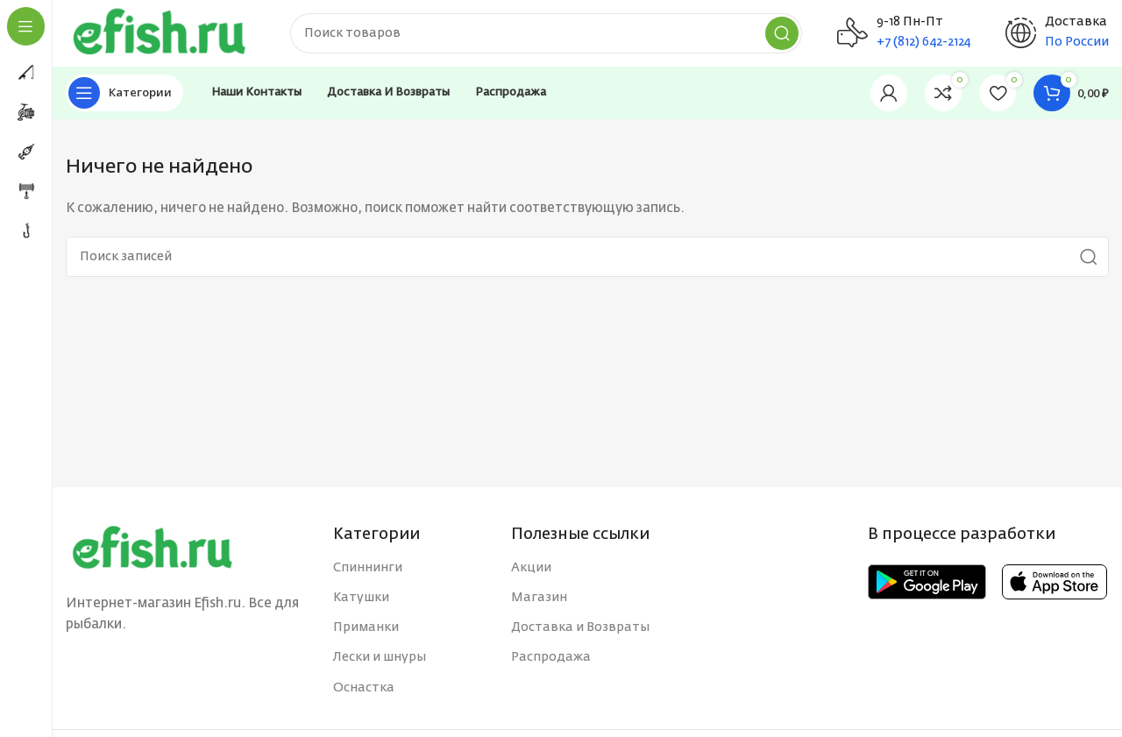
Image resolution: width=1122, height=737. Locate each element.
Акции (531, 571)
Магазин (539, 601)
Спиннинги (367, 571)
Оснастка (363, 691)
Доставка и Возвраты (580, 632)
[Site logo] (166, 34)
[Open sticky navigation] (124, 96)
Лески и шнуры (379, 662)
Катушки (361, 601)
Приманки (366, 632)
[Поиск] (552, 35)
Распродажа (551, 662)
